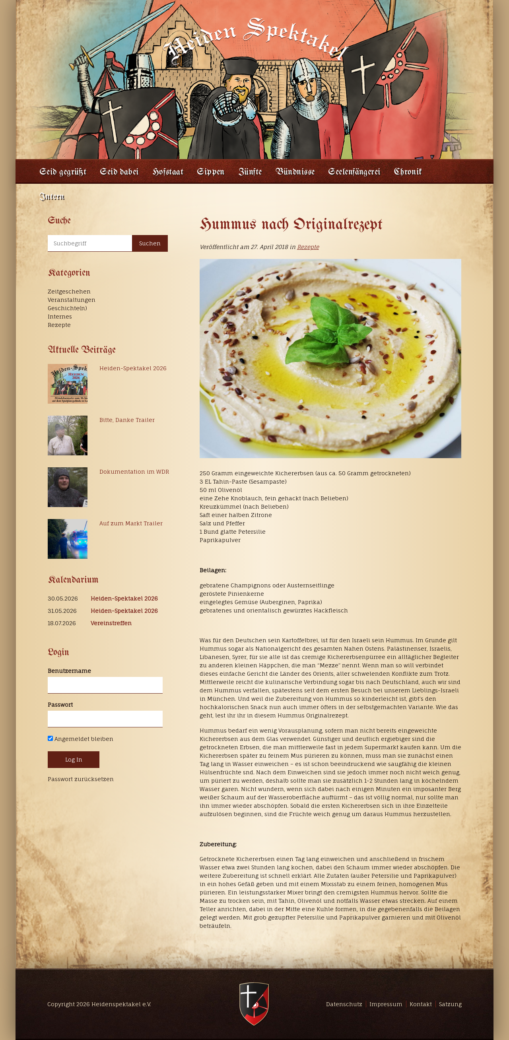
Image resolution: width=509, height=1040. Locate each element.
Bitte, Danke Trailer (127, 419)
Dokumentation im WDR (134, 471)
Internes (60, 316)
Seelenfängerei (354, 172)
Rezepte (308, 246)
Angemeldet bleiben (80, 738)
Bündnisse (295, 172)
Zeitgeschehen (69, 291)
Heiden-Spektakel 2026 (133, 368)
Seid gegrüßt (62, 172)
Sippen (211, 172)
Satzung (450, 1004)
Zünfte (250, 172)
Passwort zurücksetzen (81, 779)
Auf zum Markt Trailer (131, 523)
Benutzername (69, 670)
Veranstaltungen (71, 299)
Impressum (385, 1004)
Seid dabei (119, 172)
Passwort (60, 704)
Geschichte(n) (67, 308)
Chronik (408, 172)
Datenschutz (344, 1004)
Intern (51, 197)
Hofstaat (168, 172)
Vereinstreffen (111, 623)
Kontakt (421, 1004)
